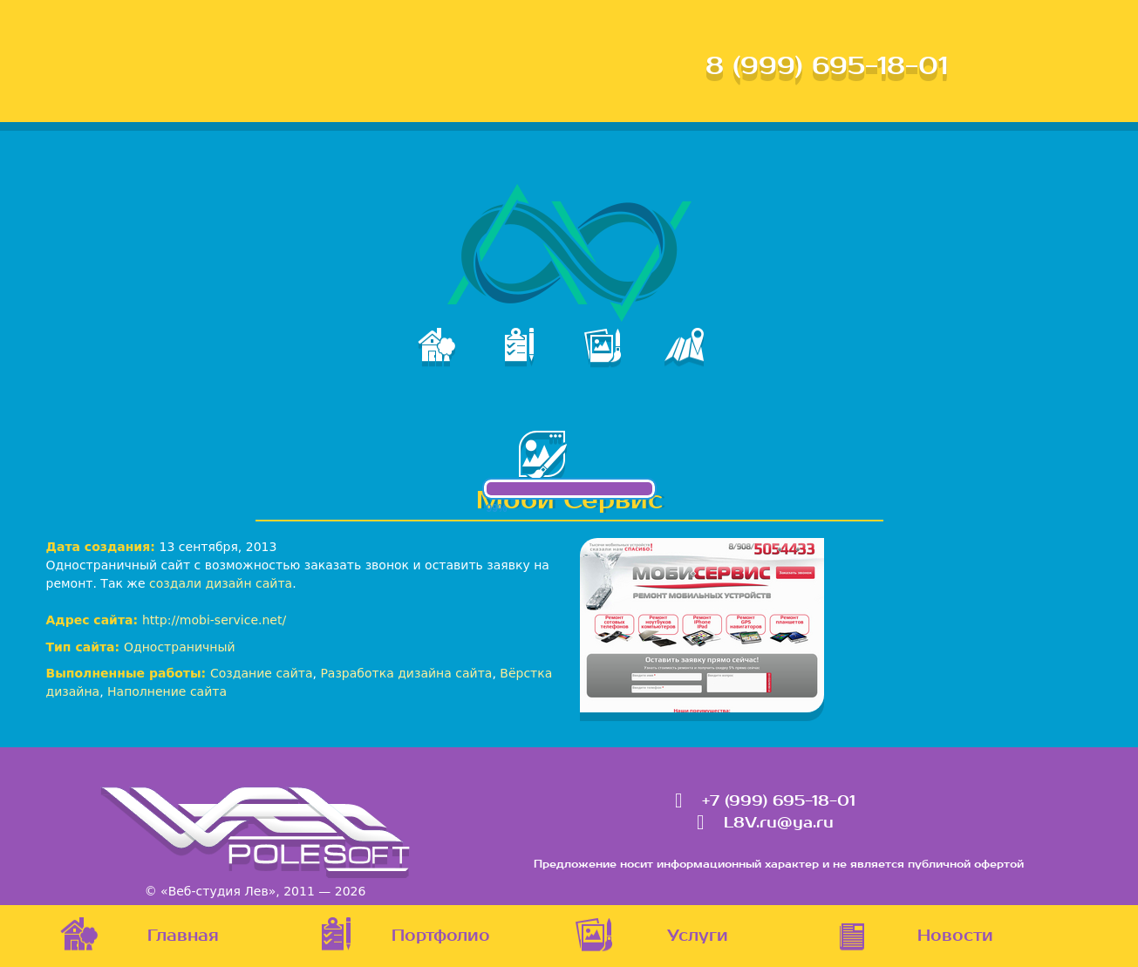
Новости (955, 936)
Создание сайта (261, 673)
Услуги (697, 936)
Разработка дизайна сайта (406, 673)
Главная (183, 936)
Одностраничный (179, 647)
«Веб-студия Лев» (218, 891)
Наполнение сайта (167, 691)
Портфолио (441, 936)
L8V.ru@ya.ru (779, 823)
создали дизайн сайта (220, 583)
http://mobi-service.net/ (214, 620)
